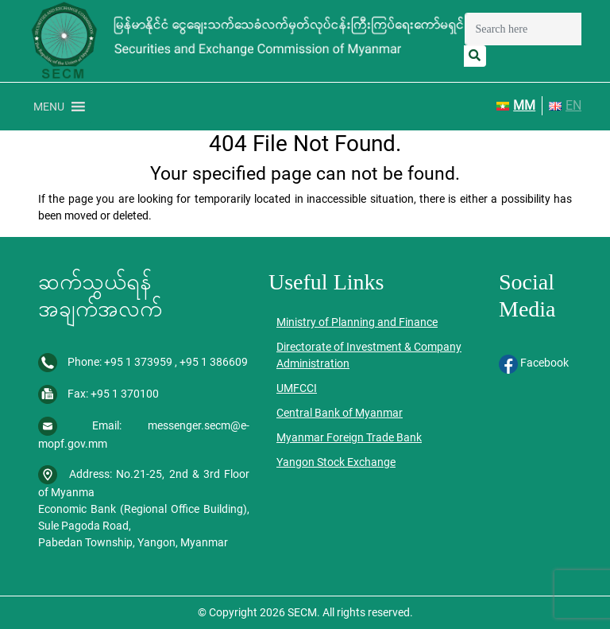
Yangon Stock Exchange (336, 462)
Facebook (534, 362)
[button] (48, 106)
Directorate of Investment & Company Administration (368, 355)
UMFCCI (296, 388)
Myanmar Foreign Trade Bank (349, 437)
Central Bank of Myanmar (339, 412)
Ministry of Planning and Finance (357, 322)
